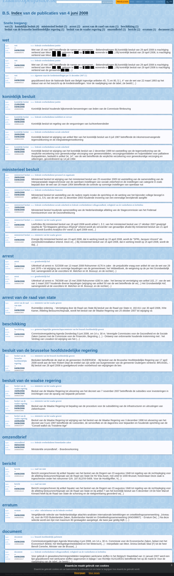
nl (167, 2)
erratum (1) (149, 29)
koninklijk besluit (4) (27, 26)
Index (16, 13)
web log (149, 2)
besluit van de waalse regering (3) (86, 29)
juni (74, 13)
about (139, 2)
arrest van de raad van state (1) (100, 26)
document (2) (165, 29)
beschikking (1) (129, 26)
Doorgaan (79, 573)
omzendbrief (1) (116, 29)
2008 (83, 13)
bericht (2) (134, 29)
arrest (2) (75, 26)
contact (160, 2)
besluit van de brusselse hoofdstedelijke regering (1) (34, 29)
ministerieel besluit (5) (54, 26)
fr (171, 2)
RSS (132, 2)
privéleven (122, 2)
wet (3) (9, 26)
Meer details (94, 573)
